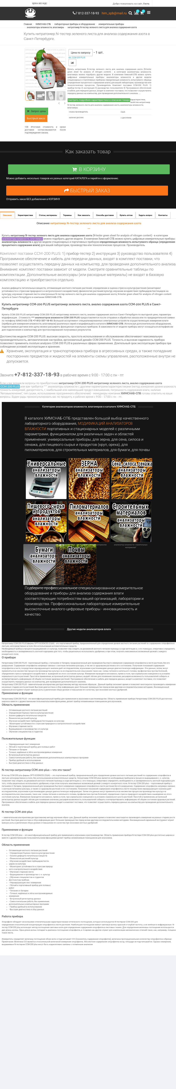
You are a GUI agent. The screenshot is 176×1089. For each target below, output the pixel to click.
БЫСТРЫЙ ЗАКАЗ (87, 194)
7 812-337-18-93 (83, 13)
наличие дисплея (76, 120)
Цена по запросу (80, 54)
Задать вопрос (145, 219)
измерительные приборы (111, 25)
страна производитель (78, 114)
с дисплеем (126, 120)
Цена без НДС (39, 3)
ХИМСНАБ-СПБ (43, 25)
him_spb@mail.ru (113, 13)
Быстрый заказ (36, 120)
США (123, 114)
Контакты (163, 219)
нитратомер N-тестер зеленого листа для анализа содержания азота (102, 29)
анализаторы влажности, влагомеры (45, 29)
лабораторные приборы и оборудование (74, 25)
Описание (7, 219)
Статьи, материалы (48, 219)
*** (89, 233)
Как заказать (84, 219)
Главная (28, 25)
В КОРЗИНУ (87, 172)
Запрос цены (36, 113)
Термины (67, 219)
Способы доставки (105, 219)
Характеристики (25, 219)
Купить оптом (126, 219)
